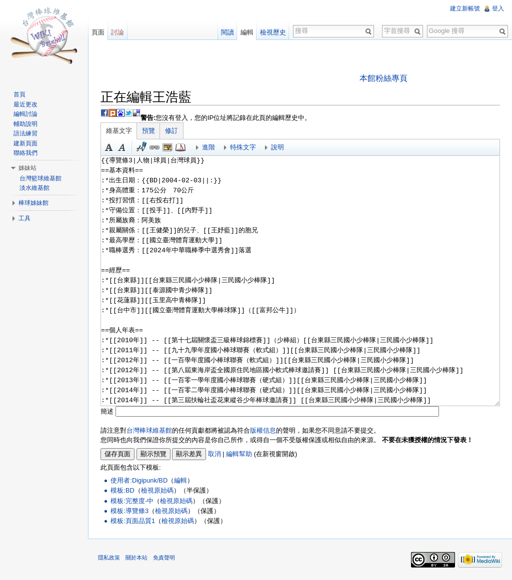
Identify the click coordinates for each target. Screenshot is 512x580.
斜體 (122, 147)
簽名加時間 (141, 147)
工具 (24, 218)
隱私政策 (109, 558)
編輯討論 (26, 113)
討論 (117, 32)
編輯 (180, 480)
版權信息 (263, 430)
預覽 (148, 130)
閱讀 (227, 32)
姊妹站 (27, 167)
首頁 (20, 94)
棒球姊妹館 (33, 202)
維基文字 (119, 130)
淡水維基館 (35, 187)
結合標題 (167, 147)
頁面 (98, 32)
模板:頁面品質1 (132, 521)
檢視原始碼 (157, 490)
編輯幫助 (239, 454)
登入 (498, 8)
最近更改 (26, 104)
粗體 (109, 147)
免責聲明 (164, 558)
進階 (208, 147)
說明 (277, 147)
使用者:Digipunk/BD (139, 480)
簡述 (107, 411)
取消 (214, 454)
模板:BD (122, 490)
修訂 (171, 130)
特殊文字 (243, 147)
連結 (154, 147)
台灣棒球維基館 (149, 430)
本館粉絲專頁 (384, 78)
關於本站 (137, 558)
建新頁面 (26, 143)
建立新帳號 (465, 8)
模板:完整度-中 (132, 501)
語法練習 (26, 133)
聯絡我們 (26, 152)
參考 (180, 147)
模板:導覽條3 (129, 511)
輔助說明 (26, 123)
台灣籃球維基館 (41, 178)
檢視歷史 (273, 32)
